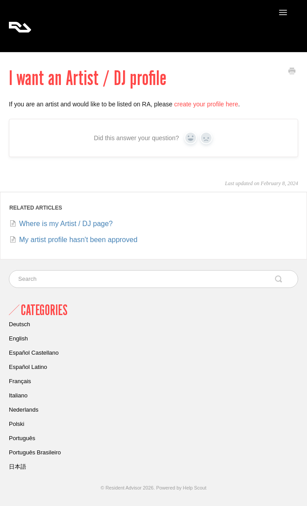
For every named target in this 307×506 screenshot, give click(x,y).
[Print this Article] (291, 72)
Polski (16, 424)
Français (20, 381)
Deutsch (19, 324)
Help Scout (195, 487)
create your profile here (206, 104)
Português (22, 438)
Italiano (18, 395)
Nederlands (24, 409)
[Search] (153, 279)
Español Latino (28, 367)
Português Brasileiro (35, 452)
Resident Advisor (124, 487)
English (18, 338)
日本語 (17, 466)
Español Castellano (34, 352)
